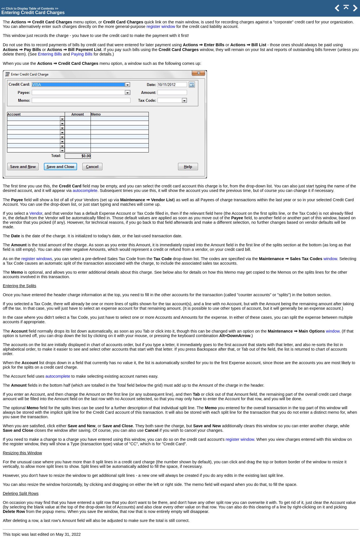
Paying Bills (82, 54)
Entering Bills (50, 54)
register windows (36, 258)
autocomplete (85, 190)
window (330, 258)
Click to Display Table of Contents (30, 8)
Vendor (36, 213)
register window (161, 26)
